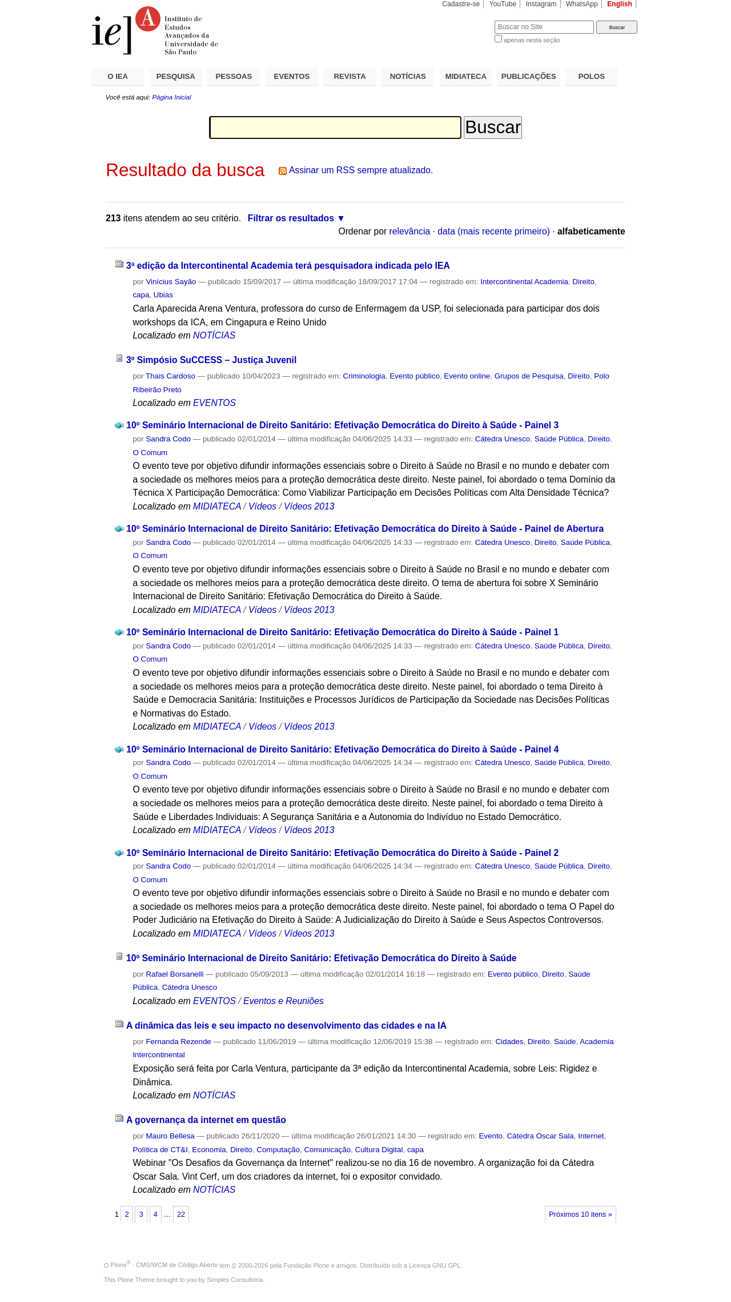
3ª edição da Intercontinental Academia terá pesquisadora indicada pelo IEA (288, 265)
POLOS (592, 76)
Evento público (414, 376)
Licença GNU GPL (434, 1264)
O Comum (149, 452)
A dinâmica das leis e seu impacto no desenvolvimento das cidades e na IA (286, 1025)
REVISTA (350, 76)
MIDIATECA (466, 76)
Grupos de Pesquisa (529, 376)
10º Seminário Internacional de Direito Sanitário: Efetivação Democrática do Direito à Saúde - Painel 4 (342, 749)
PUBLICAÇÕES (528, 76)
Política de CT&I (160, 1149)
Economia (209, 1149)
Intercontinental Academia (524, 281)
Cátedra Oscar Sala (540, 1136)
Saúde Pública (559, 439)
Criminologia (364, 376)
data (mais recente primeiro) (493, 231)
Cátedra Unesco (503, 439)
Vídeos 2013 (309, 506)
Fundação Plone (307, 1264)
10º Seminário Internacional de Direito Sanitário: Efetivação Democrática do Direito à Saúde (321, 958)
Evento (491, 1136)
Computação (278, 1149)
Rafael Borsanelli (174, 974)
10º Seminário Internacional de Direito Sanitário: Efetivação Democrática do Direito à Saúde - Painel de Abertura (365, 528)
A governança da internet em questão (206, 1120)
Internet (591, 1136)
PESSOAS (234, 76)
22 (181, 1215)
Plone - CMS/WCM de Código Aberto (164, 1264)
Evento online (467, 376)
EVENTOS (292, 76)
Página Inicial (171, 97)
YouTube (503, 4)
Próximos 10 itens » (580, 1215)
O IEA (117, 76)
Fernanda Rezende (178, 1041)
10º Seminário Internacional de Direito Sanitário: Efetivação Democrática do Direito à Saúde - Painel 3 (342, 425)
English (619, 4)
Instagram (541, 4)
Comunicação (327, 1149)
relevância (410, 231)
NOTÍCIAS (408, 76)
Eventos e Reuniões (283, 1001)
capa (140, 294)
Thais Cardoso (170, 376)
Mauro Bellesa (170, 1136)
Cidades (509, 1041)
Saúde (565, 1041)
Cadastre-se (461, 4)
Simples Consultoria (235, 1279)
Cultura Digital (379, 1149)
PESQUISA (175, 76)
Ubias (163, 294)
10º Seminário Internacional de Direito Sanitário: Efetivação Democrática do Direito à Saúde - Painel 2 (342, 853)
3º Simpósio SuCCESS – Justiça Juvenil (211, 360)
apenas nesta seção (532, 40)
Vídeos (262, 506)
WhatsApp (582, 4)
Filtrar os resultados (291, 218)
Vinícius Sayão (171, 281)
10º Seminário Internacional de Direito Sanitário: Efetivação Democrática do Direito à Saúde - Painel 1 (342, 632)
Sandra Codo (168, 439)
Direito (583, 281)
